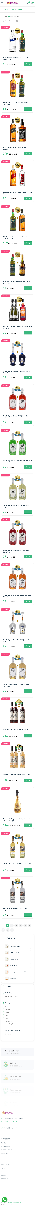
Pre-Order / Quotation (11, 996)
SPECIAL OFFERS (16, 9)
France (7, 1006)
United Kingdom (9, 1024)
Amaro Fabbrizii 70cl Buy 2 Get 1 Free (15, 729)
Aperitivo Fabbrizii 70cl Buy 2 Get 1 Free (16, 774)
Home (5, 9)
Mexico (7, 1018)
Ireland (7, 1012)
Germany (7, 1009)
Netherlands (8, 1021)
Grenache (8, 1034)
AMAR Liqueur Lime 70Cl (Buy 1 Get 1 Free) (17, 461)
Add (28, 64)
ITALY (7, 1015)
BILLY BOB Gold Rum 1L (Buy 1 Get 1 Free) (17, 864)
